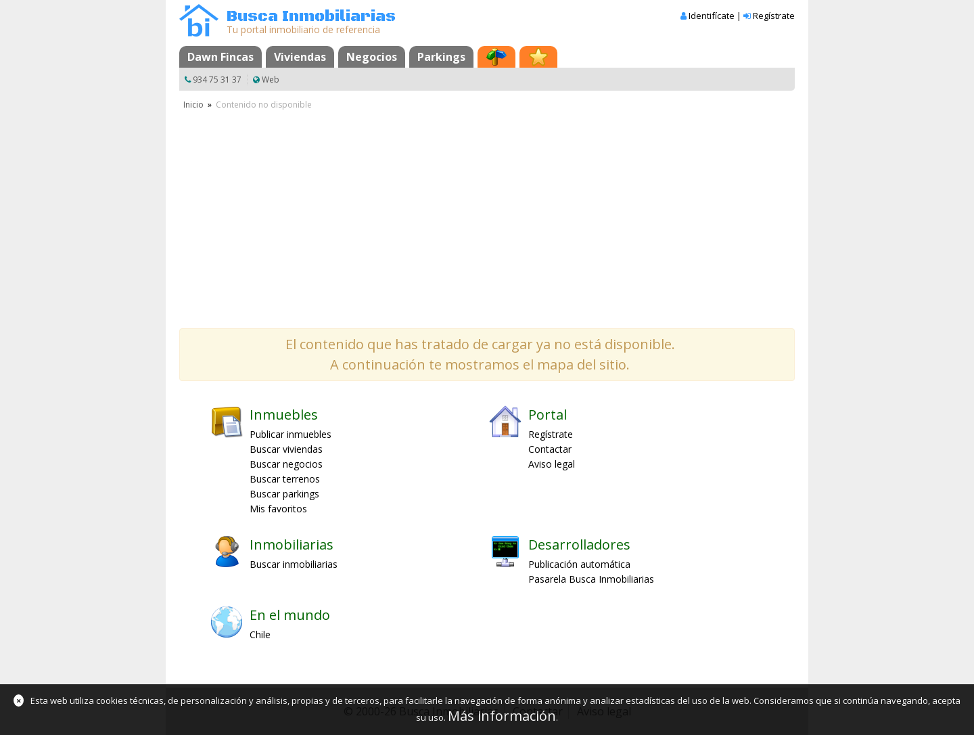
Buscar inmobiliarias (294, 564)
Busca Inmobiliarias (311, 16)
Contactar (550, 449)
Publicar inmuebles (290, 434)
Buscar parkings (284, 493)
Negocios (371, 56)
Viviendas (300, 56)
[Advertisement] (487, 213)
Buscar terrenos (285, 478)
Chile (260, 634)
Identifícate (712, 15)
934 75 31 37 (217, 79)
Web (270, 79)
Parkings (441, 56)
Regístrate (774, 15)
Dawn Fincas (220, 56)
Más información (502, 716)
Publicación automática (579, 564)
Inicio (193, 104)
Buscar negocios (286, 464)
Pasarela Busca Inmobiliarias (591, 579)
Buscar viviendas (286, 449)
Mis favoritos (278, 508)
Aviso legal (551, 464)
